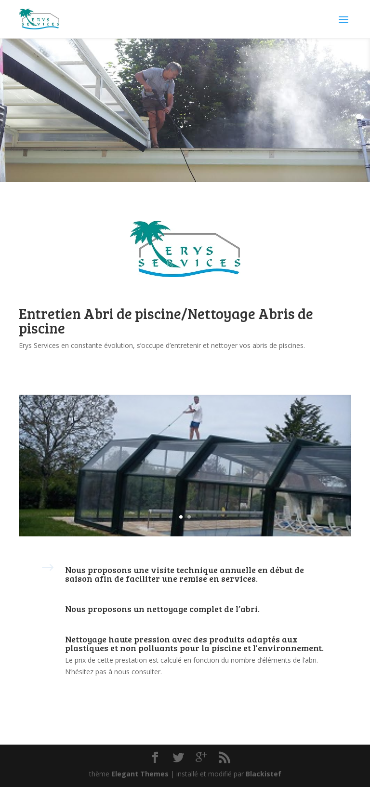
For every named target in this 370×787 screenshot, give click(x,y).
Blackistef (263, 773)
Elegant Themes (140, 773)
